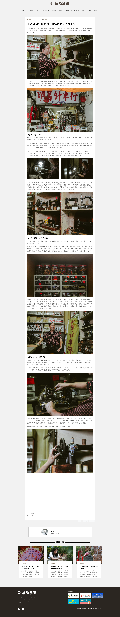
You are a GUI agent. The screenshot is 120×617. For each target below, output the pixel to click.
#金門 (79, 521)
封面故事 (38, 10)
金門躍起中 (46, 10)
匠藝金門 (54, 10)
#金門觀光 (92, 521)
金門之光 (61, 10)
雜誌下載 (100, 609)
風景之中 (96, 10)
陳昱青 (45, 19)
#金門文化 (85, 521)
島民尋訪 (31, 10)
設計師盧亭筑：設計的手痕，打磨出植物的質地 (60, 567)
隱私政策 (84, 609)
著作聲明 (90, 609)
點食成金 (76, 10)
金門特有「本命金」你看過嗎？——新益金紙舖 (30, 567)
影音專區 (95, 609)
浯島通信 (88, 10)
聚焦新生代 (69, 10)
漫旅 (83, 10)
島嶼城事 (24, 10)
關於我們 (79, 609)
